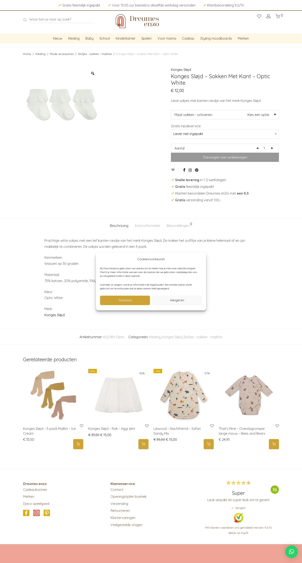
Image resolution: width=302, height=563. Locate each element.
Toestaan (125, 300)
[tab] (119, 225)
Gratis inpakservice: (186, 126)
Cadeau (188, 38)
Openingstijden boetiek (128, 496)
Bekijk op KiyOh (238, 532)
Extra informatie (147, 226)
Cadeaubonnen (35, 490)
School (104, 38)
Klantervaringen (123, 518)
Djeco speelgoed (36, 504)
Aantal (179, 148)
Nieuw (57, 38)
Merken (243, 38)
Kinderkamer (125, 38)
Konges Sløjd (181, 70)
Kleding (73, 38)
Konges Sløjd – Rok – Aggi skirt (111, 428)
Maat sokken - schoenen (193, 115)
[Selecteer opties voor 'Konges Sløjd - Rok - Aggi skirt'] (143, 444)
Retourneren (120, 510)
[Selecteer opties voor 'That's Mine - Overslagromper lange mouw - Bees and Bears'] (274, 444)
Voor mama (167, 38)
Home (27, 54)
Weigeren (177, 300)
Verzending (119, 504)
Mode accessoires (62, 54)
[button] (291, 551)
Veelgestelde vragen (126, 525)
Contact (117, 490)
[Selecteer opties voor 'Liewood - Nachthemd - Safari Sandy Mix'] (209, 444)
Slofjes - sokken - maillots (95, 54)
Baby (89, 38)
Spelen (146, 38)
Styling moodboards (216, 38)
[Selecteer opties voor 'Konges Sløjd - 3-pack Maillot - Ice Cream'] (78, 444)
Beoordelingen (179, 225)
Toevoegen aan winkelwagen (225, 157)
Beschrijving (119, 226)
